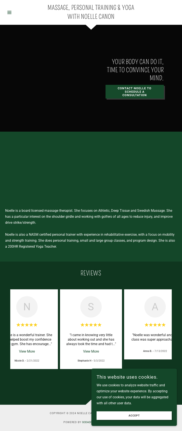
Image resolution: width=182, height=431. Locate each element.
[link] (91, 18)
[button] (18, 12)
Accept (134, 415)
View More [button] (27, 351)
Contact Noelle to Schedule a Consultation (134, 92)
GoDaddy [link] (88, 422)
